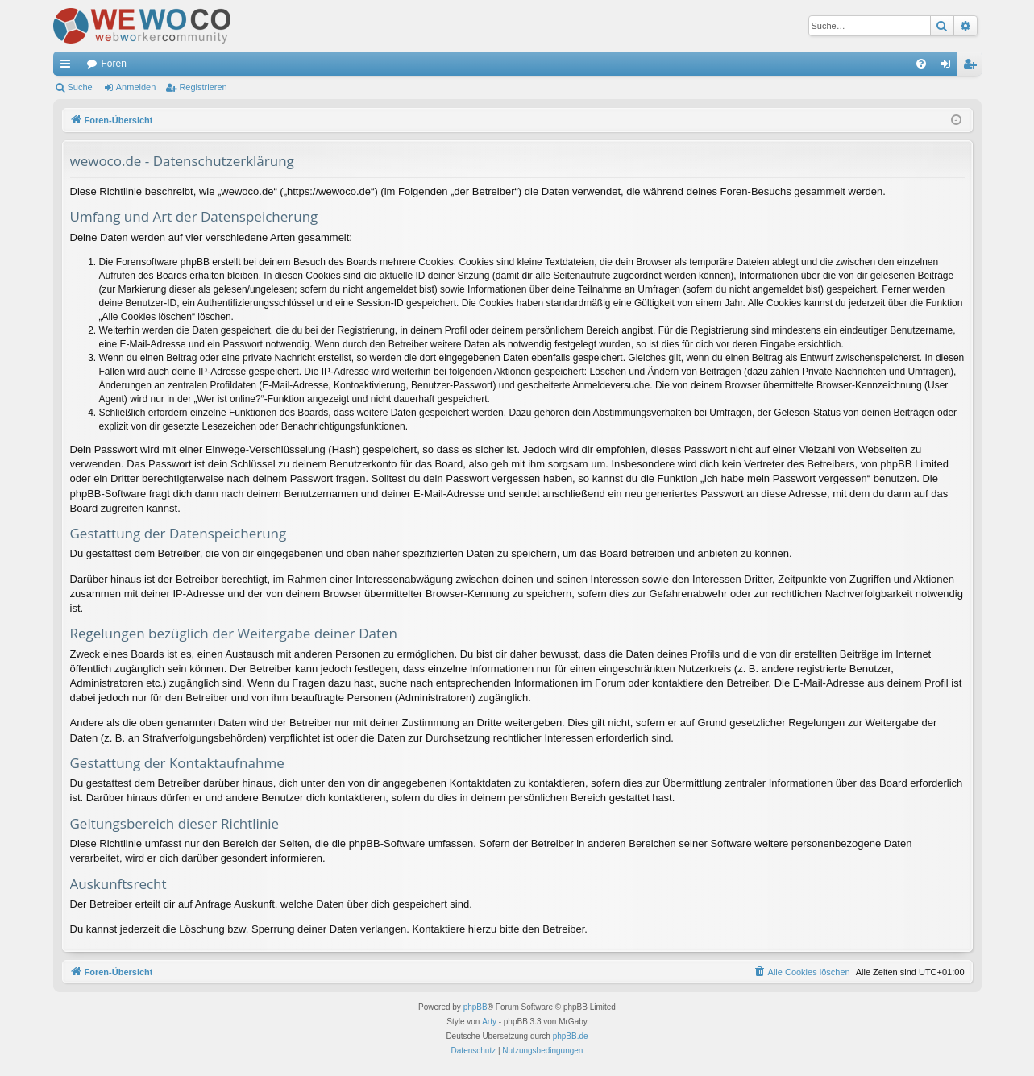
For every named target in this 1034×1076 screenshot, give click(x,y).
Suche (80, 87)
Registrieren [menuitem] (972, 67)
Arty (489, 1021)
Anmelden (136, 87)
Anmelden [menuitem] (948, 67)
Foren (114, 63)
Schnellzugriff (68, 67)
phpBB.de (570, 1036)
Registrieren (202, 87)
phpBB (475, 1007)
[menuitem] (921, 64)
